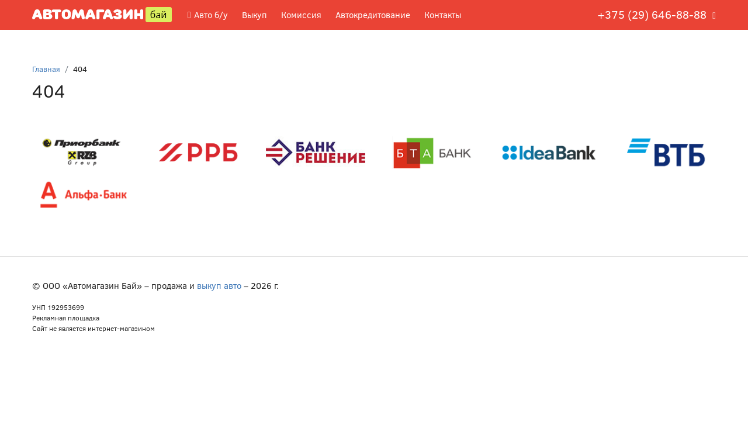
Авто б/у (208, 14)
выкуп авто (219, 285)
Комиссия (301, 14)
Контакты (442, 14)
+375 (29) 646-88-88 (652, 14)
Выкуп (254, 14)
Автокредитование (372, 14)
